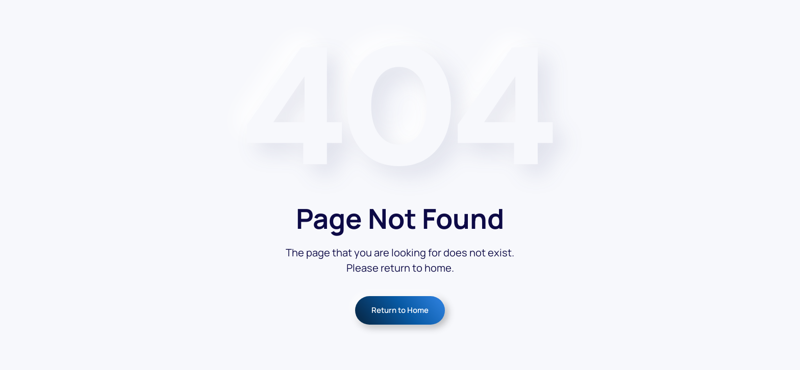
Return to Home (400, 310)
